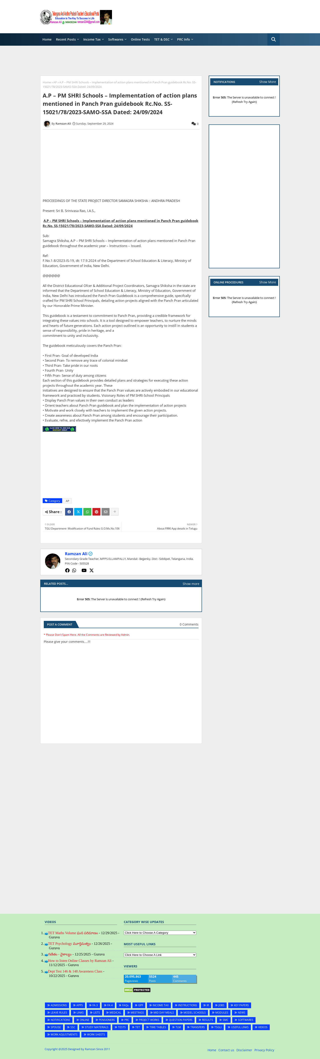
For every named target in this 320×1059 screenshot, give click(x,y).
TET (137, 1027)
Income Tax (92, 39)
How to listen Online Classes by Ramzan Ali (80, 961)
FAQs (125, 1005)
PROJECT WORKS (149, 1020)
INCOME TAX (161, 1005)
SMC (225, 1020)
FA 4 (110, 1005)
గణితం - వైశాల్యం (60, 954)
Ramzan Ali (76, 553)
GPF (140, 1005)
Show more (191, 584)
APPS (79, 1005)
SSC (72, 1027)
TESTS (122, 1027)
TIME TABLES (158, 1027)
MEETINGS (137, 1012)
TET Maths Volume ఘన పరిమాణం (73, 933)
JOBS (221, 1005)
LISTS (96, 1012)
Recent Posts (66, 39)
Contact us (226, 1050)
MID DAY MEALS (164, 1012)
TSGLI (218, 1027)
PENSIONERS (107, 1020)
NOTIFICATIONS (60, 1020)
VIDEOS (263, 1027)
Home (47, 39)
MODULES (221, 1012)
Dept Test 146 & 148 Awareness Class (75, 971)
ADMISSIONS (59, 1005)
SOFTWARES (245, 1020)
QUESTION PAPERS (180, 1020)
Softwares (115, 39)
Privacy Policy (264, 1050)
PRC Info (183, 39)
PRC (126, 1020)
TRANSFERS (197, 1027)
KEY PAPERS (241, 1005)
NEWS (241, 1012)
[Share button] (115, 512)
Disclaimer (244, 1050)
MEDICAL (115, 1012)
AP (55, 82)
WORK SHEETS (96, 1034)
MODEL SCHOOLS (195, 1012)
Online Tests (140, 39)
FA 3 (95, 1005)
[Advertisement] (199, 17)
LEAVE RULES (59, 1012)
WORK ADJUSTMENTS (64, 1034)
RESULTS (207, 1020)
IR (208, 1005)
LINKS (80, 1012)
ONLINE (84, 1020)
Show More (267, 82)
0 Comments (189, 624)
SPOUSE (56, 1027)
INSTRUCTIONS (187, 1005)
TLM (178, 1027)
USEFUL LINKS (240, 1027)
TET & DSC (162, 39)
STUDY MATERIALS (96, 1027)
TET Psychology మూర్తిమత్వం (69, 943)
